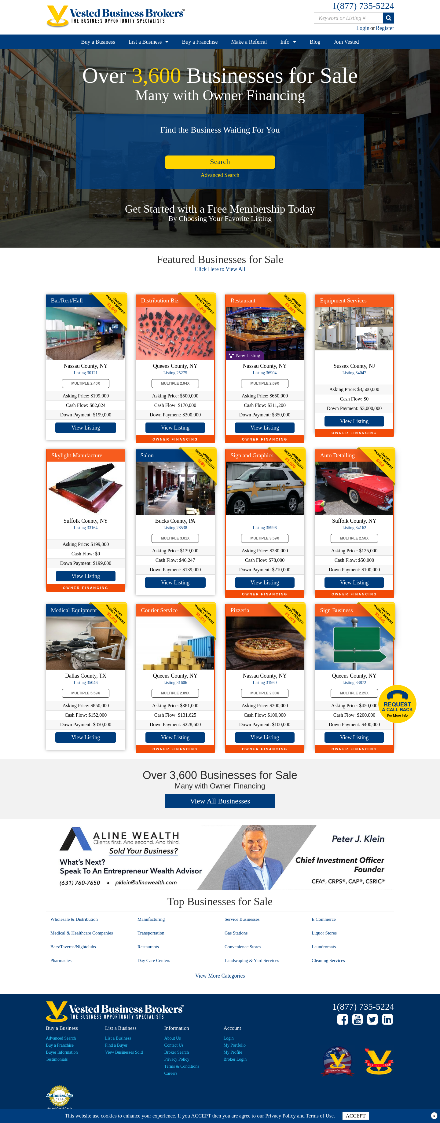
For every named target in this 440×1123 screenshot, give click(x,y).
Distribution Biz (160, 300)
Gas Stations (236, 933)
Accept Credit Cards (59, 1108)
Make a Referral (249, 42)
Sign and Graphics (252, 455)
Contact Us (174, 1045)
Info (284, 42)
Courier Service (159, 610)
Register (385, 28)
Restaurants (148, 946)
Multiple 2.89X (175, 693)
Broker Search (176, 1052)
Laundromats (324, 946)
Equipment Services (343, 300)
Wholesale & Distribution (74, 919)
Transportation (151, 933)
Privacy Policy (176, 1059)
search (220, 162)
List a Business (145, 42)
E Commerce (324, 919)
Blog (315, 42)
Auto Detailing (337, 455)
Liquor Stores (324, 933)
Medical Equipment (74, 610)
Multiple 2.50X (354, 538)
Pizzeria (240, 610)
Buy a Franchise (200, 42)
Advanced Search (220, 175)
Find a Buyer (116, 1045)
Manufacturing (151, 919)
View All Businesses (220, 801)
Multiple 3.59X (265, 538)
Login (362, 28)
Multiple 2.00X (265, 693)
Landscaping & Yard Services (252, 960)
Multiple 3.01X (175, 538)
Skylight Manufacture (77, 455)
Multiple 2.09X (265, 383)
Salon (147, 455)
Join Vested (346, 42)
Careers (171, 1073)
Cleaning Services (328, 960)
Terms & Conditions (181, 1066)
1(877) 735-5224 (363, 5)
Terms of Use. (320, 1116)
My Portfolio (234, 1045)
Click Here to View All (220, 269)
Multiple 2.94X (175, 383)
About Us (172, 1038)
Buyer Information (62, 1052)
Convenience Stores (243, 946)
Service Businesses (242, 919)
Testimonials (57, 1059)
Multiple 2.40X (86, 383)
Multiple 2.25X (354, 693)
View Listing (86, 428)
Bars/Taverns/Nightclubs (73, 946)
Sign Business (336, 610)
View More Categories (220, 976)
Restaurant (243, 300)
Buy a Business (98, 42)
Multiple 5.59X (86, 693)
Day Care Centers (154, 960)
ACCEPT (355, 1116)
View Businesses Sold (124, 1052)
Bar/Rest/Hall (67, 300)
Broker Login (235, 1059)
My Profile (232, 1052)
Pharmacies (61, 960)
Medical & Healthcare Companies (81, 933)
